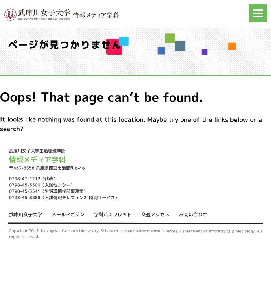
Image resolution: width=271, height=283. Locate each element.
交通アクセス (155, 214)
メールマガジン (68, 214)
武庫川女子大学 (25, 214)
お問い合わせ (193, 214)
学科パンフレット (113, 214)
